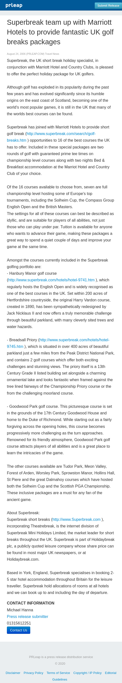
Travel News (52, 54)
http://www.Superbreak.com (76, 519)
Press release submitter (27, 617)
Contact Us (18, 630)
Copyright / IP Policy (87, 673)
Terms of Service (58, 673)
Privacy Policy (33, 673)
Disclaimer (13, 673)
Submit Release (108, 5)
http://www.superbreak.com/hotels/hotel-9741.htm (51, 280)
